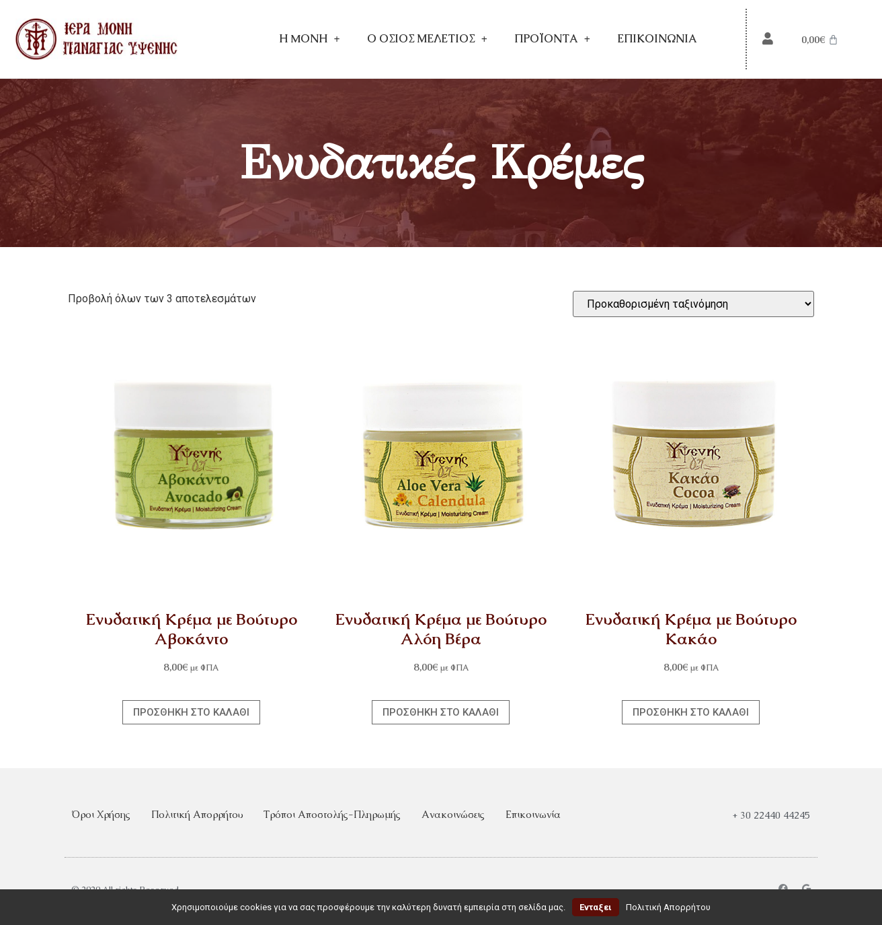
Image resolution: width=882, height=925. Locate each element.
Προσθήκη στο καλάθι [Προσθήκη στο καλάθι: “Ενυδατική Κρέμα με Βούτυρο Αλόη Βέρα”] (441, 712)
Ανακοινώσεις (453, 814)
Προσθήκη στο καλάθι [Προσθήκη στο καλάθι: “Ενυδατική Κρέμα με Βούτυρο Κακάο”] (691, 712)
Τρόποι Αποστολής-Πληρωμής (332, 814)
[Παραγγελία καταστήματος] (693, 304)
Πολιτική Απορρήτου (197, 814)
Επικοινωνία (656, 39)
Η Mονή (309, 39)
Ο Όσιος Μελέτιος (427, 39)
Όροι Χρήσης (100, 814)
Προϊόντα (552, 39)
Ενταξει (595, 907)
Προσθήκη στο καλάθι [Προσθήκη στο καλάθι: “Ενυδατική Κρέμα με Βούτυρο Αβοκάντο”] (191, 712)
